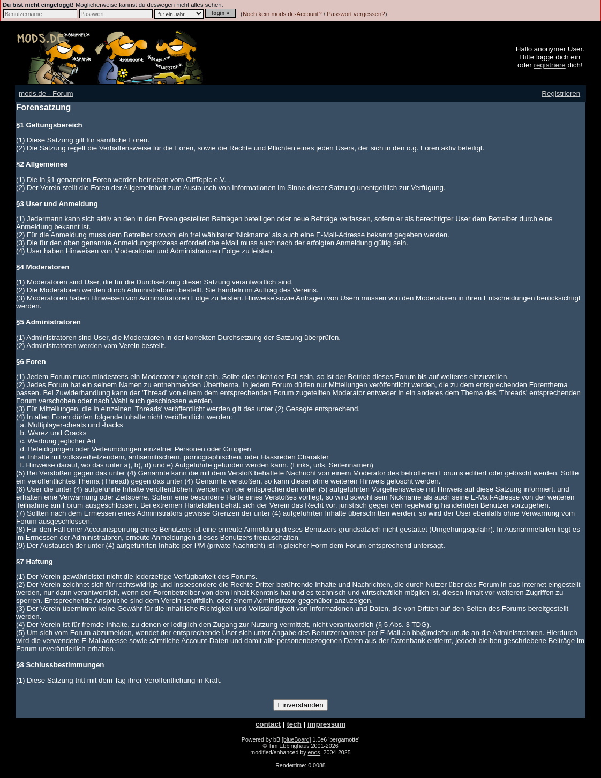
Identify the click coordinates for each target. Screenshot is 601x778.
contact (268, 724)
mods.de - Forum (46, 93)
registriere (549, 65)
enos (314, 752)
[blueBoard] (296, 739)
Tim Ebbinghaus (289, 746)
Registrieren (561, 93)
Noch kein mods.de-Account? (282, 14)
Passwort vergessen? (356, 14)
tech (294, 724)
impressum (326, 724)
